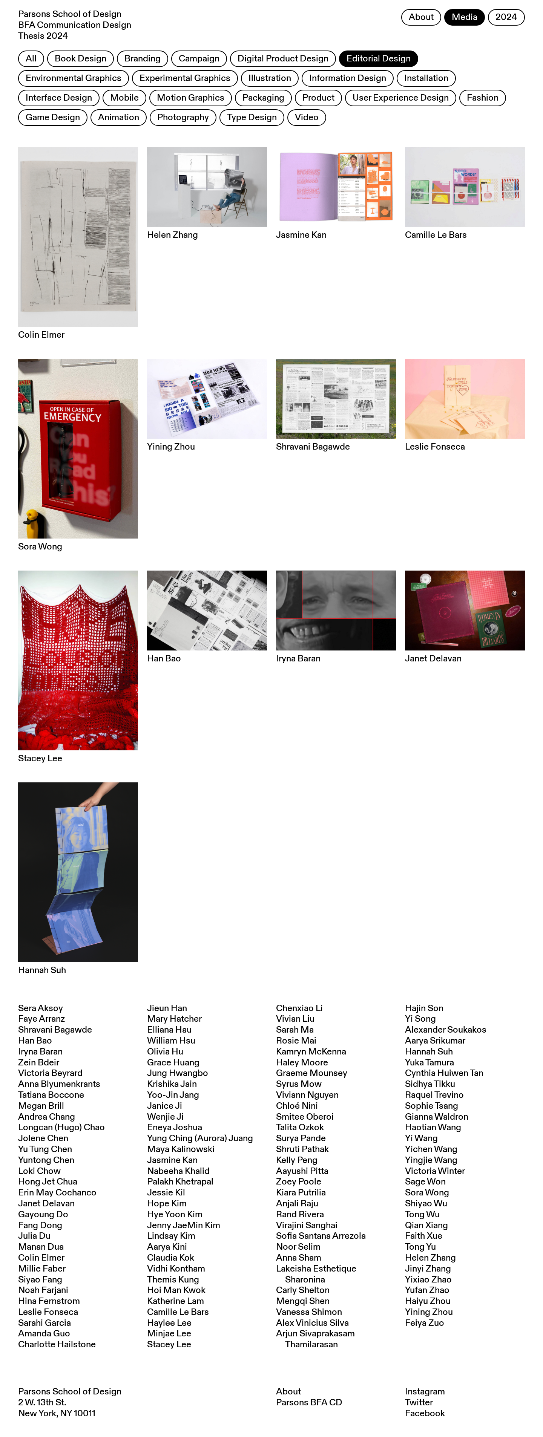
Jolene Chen (43, 1138)
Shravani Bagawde (55, 1030)
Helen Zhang (430, 1258)
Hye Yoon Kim (174, 1214)
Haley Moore (302, 1062)
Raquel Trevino (434, 1095)
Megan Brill (41, 1106)
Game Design (53, 117)
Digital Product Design (283, 58)
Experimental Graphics (185, 78)
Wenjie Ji (165, 1117)
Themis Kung (173, 1279)
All (31, 58)
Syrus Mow (299, 1084)
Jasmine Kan (172, 1160)
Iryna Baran (40, 1051)
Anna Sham (298, 1258)
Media (464, 17)
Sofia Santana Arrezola (321, 1236)
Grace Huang (173, 1062)
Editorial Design (379, 58)
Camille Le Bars (178, 1312)
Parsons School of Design (69, 1391)
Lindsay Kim (171, 1236)
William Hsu (171, 1041)
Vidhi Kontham (176, 1269)
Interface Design (59, 98)
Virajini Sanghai (306, 1225)
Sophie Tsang (431, 1106)
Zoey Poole (298, 1182)
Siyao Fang (40, 1279)
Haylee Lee (169, 1323)
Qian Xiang (426, 1225)
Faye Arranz (41, 1019)
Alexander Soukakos (445, 1030)
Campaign (199, 58)
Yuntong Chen (46, 1160)
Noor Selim (298, 1247)
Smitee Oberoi (305, 1117)
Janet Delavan (46, 1203)
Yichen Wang (431, 1149)
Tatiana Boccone (51, 1095)
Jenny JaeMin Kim (183, 1225)
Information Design (347, 78)
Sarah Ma (295, 1030)
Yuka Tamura (429, 1062)
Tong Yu (420, 1247)
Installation (426, 78)
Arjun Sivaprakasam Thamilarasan (315, 1339)
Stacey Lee (169, 1344)
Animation (118, 117)
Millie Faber (42, 1269)
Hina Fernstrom (49, 1301)
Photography (183, 117)
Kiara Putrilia (301, 1192)
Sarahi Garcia (44, 1323)
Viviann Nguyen (307, 1095)
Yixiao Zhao (428, 1279)
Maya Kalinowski (181, 1149)
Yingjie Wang (431, 1160)
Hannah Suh (429, 1051)
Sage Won (425, 1182)
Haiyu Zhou (428, 1301)
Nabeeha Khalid (178, 1171)
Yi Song (420, 1019)
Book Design (80, 58)
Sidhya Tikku (430, 1084)
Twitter (419, 1402)
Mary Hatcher (174, 1019)
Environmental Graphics (73, 78)
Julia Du (34, 1236)
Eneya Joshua (174, 1127)
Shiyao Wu (426, 1203)
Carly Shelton (303, 1290)
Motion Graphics (190, 98)
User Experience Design (401, 98)
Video (307, 117)
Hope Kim (167, 1203)
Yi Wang (421, 1138)
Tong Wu (422, 1214)
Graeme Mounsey (311, 1073)
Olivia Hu (165, 1051)
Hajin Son (424, 1008)
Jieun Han (167, 1008)
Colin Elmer (41, 1258)
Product (318, 98)
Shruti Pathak (302, 1149)
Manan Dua (41, 1247)
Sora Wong (427, 1192)
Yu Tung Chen (45, 1149)
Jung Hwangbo (177, 1073)
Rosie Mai (296, 1041)
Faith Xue (423, 1236)
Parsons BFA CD (309, 1402)
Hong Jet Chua (47, 1182)
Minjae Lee (169, 1333)
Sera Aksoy (40, 1008)
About (421, 17)
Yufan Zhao (427, 1290)
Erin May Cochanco (57, 1192)
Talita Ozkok (300, 1127)
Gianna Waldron (436, 1117)
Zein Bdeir (38, 1062)
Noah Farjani (43, 1290)
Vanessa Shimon (309, 1312)
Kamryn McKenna (311, 1051)
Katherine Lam (175, 1301)
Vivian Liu (295, 1019)
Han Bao (35, 1041)
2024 (506, 17)
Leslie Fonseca (48, 1312)
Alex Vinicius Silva (312, 1323)
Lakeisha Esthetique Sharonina (316, 1274)
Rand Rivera (300, 1214)
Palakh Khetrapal (180, 1182)
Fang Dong (40, 1225)
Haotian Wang (433, 1127)
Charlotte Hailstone (57, 1344)
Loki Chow (39, 1171)
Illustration (269, 78)
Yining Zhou (429, 1312)
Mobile (124, 98)
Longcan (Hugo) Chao (61, 1127)
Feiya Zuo (424, 1323)
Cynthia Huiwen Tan (444, 1073)
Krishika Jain (172, 1084)
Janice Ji (164, 1106)
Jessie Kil (166, 1192)
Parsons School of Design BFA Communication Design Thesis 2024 (74, 25)
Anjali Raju (297, 1203)
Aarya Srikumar (435, 1041)
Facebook (425, 1413)
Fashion (483, 98)
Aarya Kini (167, 1247)
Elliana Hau (169, 1030)
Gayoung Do (43, 1214)
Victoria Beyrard (50, 1073)
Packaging (263, 98)
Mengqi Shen (303, 1301)
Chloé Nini (297, 1106)
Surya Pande (301, 1138)
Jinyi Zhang (428, 1269)
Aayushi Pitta (302, 1171)
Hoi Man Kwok (176, 1290)
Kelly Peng (297, 1160)
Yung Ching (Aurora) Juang (200, 1138)
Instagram (425, 1391)
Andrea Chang (46, 1117)
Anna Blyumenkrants (59, 1084)
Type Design (252, 117)
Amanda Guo (44, 1333)
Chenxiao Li (299, 1008)
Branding (142, 58)
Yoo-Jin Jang (173, 1095)
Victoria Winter (435, 1171)
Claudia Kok (170, 1258)
